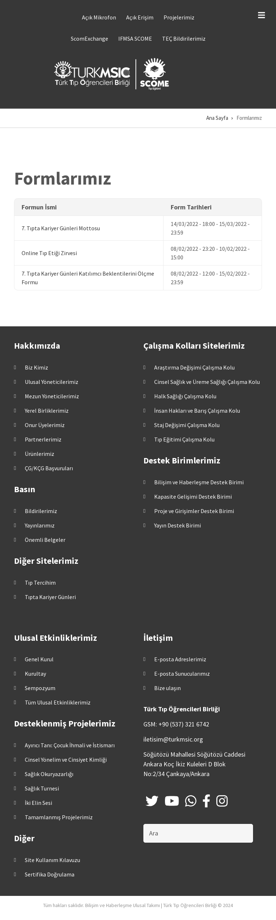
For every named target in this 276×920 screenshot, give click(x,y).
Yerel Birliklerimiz (47, 410)
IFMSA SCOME (135, 38)
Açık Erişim (139, 17)
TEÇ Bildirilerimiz (184, 38)
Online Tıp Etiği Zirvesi (49, 253)
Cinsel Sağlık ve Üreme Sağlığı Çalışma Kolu (207, 381)
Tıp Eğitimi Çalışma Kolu (184, 439)
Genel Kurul (39, 659)
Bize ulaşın (167, 688)
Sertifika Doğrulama (49, 874)
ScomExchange (89, 38)
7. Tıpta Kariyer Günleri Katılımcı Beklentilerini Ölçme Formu (88, 278)
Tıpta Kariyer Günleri (50, 597)
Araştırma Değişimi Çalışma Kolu (194, 367)
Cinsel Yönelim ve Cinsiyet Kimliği (66, 759)
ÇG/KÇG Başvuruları (49, 468)
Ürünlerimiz (39, 453)
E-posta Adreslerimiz (180, 659)
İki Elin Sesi (38, 802)
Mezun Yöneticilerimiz (52, 396)
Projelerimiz (179, 17)
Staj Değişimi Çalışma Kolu (187, 425)
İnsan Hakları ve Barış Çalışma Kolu (197, 410)
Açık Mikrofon (99, 17)
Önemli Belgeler (45, 539)
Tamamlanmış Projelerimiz (59, 817)
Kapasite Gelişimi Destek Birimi (193, 496)
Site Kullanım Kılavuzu (52, 860)
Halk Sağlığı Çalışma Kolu (185, 396)
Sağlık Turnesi (42, 788)
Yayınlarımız (40, 525)
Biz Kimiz (36, 367)
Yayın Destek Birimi (177, 525)
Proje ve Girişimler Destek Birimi (194, 511)
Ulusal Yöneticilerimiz (51, 381)
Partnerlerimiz (43, 439)
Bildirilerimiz (41, 511)
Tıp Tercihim (40, 582)
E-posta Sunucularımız (182, 673)
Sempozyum (40, 688)
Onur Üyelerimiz (45, 425)
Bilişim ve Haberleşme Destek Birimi (199, 482)
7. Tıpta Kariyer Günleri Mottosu (61, 228)
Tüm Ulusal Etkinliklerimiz (58, 702)
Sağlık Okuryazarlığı (49, 774)
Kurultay (35, 673)
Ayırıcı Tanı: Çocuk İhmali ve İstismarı (70, 745)
